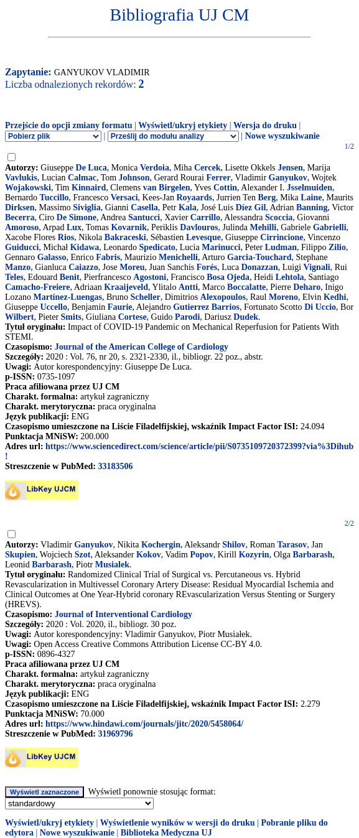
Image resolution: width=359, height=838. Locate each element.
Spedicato (157, 247)
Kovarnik (129, 227)
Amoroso (22, 227)
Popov (201, 554)
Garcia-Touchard (259, 257)
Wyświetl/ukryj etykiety (182, 125)
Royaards (194, 197)
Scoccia (278, 217)
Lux (74, 227)
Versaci (124, 197)
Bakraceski (125, 237)
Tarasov (292, 544)
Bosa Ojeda (228, 277)
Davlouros (199, 227)
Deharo (306, 287)
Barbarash (312, 554)
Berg (267, 197)
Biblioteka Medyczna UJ (166, 832)
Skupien (20, 554)
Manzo (17, 267)
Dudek (245, 317)
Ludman (281, 247)
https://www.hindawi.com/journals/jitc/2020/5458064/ (144, 724)
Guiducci (22, 247)
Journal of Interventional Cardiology (123, 614)
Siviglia (86, 207)
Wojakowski (28, 187)
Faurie (120, 307)
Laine (311, 197)
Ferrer (218, 177)
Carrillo (205, 217)
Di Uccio (320, 307)
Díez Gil (251, 207)
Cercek (207, 167)
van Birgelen (166, 187)
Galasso (52, 257)
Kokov (148, 554)
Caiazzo (83, 267)
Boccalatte (246, 287)
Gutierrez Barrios (206, 307)
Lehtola (290, 277)
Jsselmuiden (309, 187)
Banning (312, 207)
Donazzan (259, 267)
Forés (207, 267)
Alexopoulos (223, 297)
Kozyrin (254, 554)
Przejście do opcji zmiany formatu (69, 125)
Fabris (108, 257)
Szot (83, 554)
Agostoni (149, 277)
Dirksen (19, 207)
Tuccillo (54, 197)
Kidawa (85, 247)
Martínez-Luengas (67, 297)
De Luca (91, 167)
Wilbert (19, 317)
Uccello (53, 307)
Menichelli (178, 257)
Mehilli (262, 227)
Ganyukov (288, 177)
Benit (70, 277)
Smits (71, 317)
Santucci (144, 217)
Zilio (337, 247)
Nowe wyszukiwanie (282, 136)
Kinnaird (89, 187)
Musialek (112, 564)
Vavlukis (21, 177)
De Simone (76, 217)
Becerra (19, 217)
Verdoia (154, 167)
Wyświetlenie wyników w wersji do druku (177, 822)
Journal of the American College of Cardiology (141, 346)
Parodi (187, 317)
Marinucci (221, 247)
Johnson (134, 177)
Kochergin (160, 544)
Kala (188, 207)
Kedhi (335, 297)
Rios (66, 237)
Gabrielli (330, 227)
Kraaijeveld (126, 287)
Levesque (203, 237)
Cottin (225, 187)
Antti (188, 287)
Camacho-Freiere (37, 287)
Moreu (131, 267)
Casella (144, 207)
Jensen (289, 167)
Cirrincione (281, 237)
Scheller (145, 297)
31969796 (115, 733)
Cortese (132, 317)
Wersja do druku (265, 125)
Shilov (233, 544)
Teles (14, 277)
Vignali (317, 267)
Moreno (283, 297)
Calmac (82, 177)
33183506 (115, 466)
